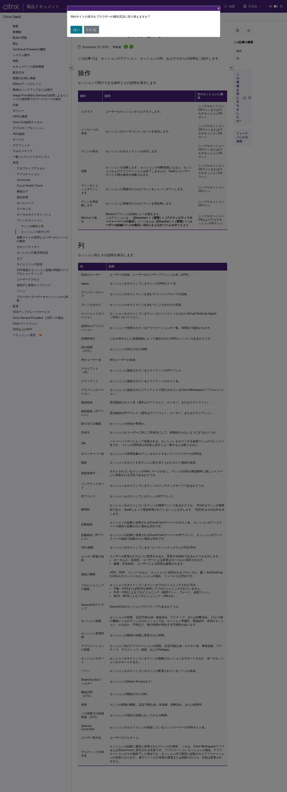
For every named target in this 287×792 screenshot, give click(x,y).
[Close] (218, 8)
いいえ (91, 30)
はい (76, 30)
